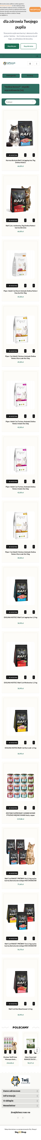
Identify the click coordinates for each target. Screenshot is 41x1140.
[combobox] (20, 101)
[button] (36, 56)
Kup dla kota (28, 46)
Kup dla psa (12, 46)
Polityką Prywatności (6, 5)
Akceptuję (35, 9)
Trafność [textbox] (9, 102)
